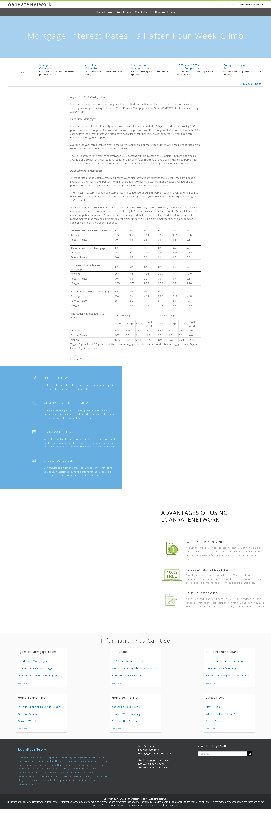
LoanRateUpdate (148, 749)
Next (258, 83)
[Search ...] (222, 753)
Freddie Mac (77, 359)
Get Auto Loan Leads (151, 763)
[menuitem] (106, 12)
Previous (246, 83)
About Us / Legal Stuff (212, 746)
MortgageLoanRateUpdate (154, 753)
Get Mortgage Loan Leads (154, 760)
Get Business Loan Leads (154, 767)
